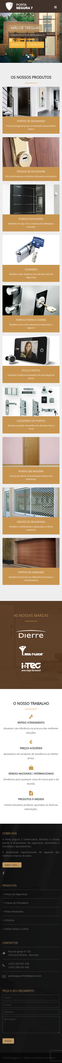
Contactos (35, 44)
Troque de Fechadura (16, 902)
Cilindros (9, 920)
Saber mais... (12, 864)
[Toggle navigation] (56, 4)
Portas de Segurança (15, 894)
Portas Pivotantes (13, 911)
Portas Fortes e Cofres (16, 928)
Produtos (17, 44)
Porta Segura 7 (19, 6)
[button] (4, 38)
